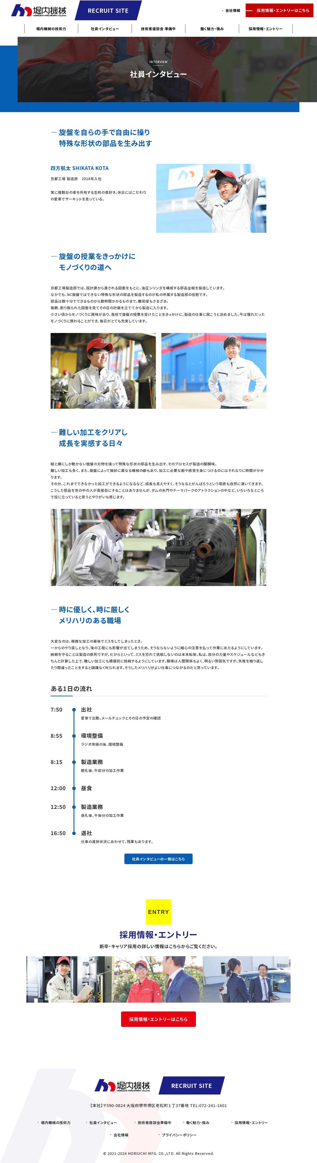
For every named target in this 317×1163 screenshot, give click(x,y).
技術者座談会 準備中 (158, 28)
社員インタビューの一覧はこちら (158, 859)
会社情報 (232, 10)
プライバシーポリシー (179, 1134)
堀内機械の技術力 (51, 28)
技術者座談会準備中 (154, 1122)
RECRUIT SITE (108, 10)
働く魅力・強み (212, 28)
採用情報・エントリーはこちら (283, 10)
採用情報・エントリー (266, 28)
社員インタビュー (105, 28)
